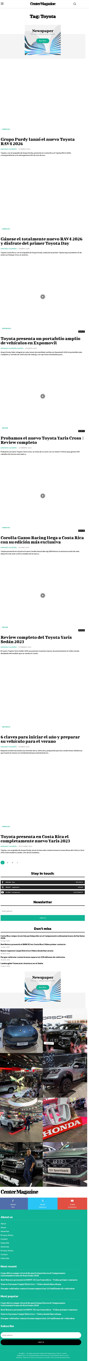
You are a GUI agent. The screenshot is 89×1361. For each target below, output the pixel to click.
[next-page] (17, 862)
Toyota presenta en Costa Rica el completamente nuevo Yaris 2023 (35, 838)
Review (5, 428)
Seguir (80, 887)
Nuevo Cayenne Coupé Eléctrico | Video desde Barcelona (27, 950)
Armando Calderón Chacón (12, 348)
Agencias (6, 129)
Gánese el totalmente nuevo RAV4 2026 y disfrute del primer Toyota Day (42, 241)
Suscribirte (78, 892)
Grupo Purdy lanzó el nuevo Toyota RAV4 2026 (38, 141)
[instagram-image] (65, 1030)
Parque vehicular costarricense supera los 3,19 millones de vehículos (33, 957)
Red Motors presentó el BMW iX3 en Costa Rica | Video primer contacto (33, 944)
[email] (43, 911)
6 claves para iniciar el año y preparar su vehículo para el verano (40, 739)
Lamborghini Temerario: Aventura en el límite (22, 963)
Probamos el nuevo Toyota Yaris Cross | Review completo (42, 440)
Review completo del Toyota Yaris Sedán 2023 (36, 639)
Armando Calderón (9, 149)
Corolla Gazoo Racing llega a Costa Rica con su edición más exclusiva (42, 539)
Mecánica (6, 727)
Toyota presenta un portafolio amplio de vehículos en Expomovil (40, 340)
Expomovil (6, 328)
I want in (43, 918)
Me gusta (79, 882)
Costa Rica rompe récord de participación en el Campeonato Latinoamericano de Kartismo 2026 (43, 937)
